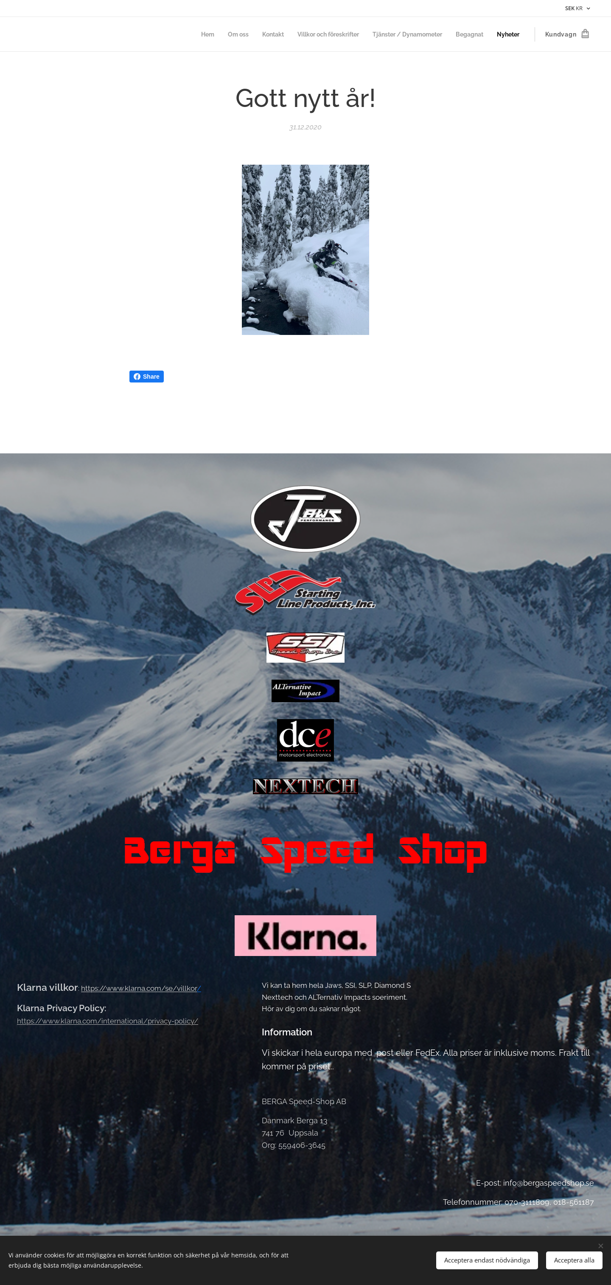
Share (147, 376)
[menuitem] (187, 34)
